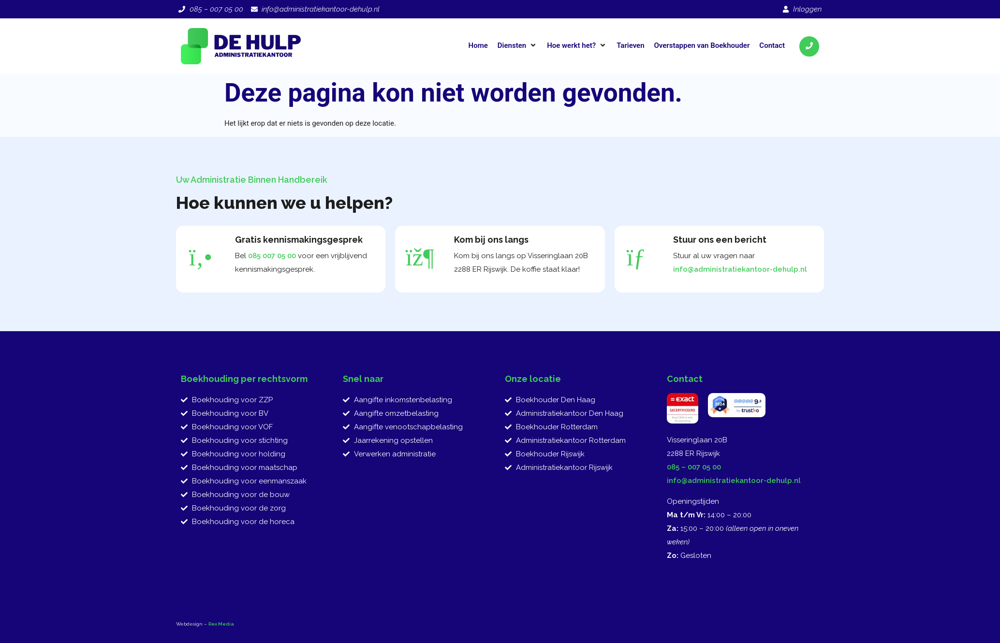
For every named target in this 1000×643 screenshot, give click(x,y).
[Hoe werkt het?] (577, 45)
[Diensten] (517, 45)
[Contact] (772, 45)
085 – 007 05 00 (694, 467)
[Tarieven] (630, 45)
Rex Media (221, 624)
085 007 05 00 (272, 255)
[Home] (478, 45)
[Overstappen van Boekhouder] (702, 45)
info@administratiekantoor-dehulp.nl (740, 269)
